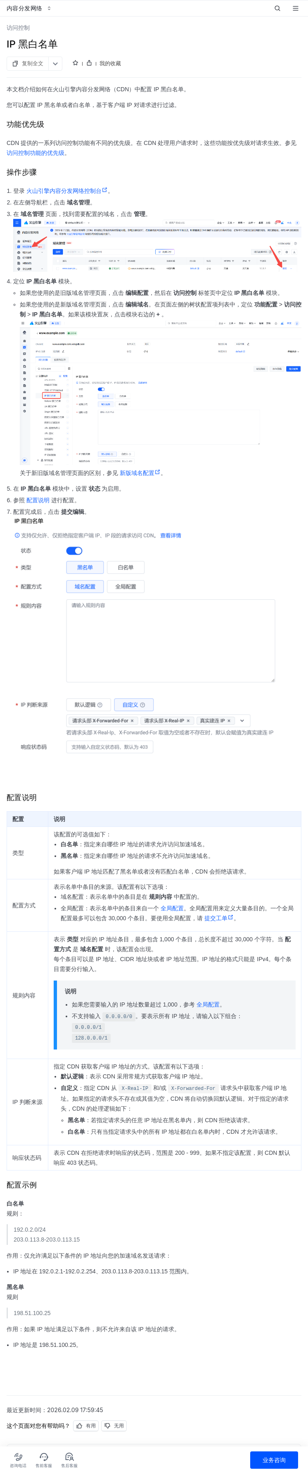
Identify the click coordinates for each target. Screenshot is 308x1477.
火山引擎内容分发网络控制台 (67, 191)
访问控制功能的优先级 (35, 153)
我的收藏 (110, 63)
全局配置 (172, 908)
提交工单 (219, 918)
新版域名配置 (140, 473)
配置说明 (38, 500)
